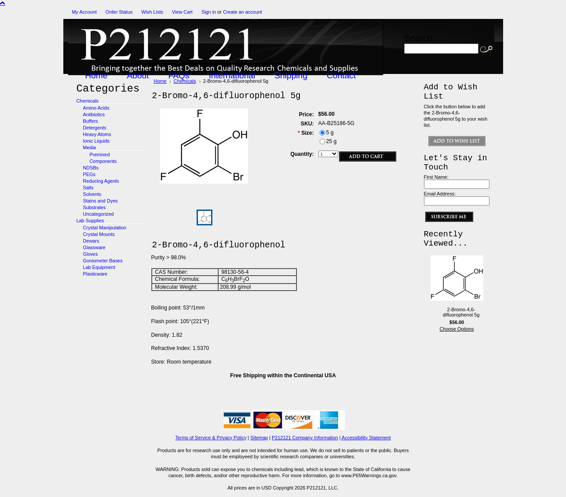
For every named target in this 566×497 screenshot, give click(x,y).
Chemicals (88, 100)
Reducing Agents (101, 181)
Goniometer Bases (103, 260)
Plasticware (95, 273)
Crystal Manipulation (105, 227)
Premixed (100, 154)
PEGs (89, 174)
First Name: (436, 177)
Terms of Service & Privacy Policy (210, 437)
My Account (84, 12)
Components (103, 161)
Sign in (208, 12)
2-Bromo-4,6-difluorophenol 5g (461, 312)
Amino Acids (96, 107)
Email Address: (440, 193)
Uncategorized (98, 214)
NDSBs (91, 167)
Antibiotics (94, 114)
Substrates (94, 207)
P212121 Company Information (305, 437)
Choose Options (457, 328)
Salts (88, 187)
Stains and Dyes (100, 200)
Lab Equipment (99, 267)
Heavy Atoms (97, 134)
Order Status (119, 12)
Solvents (92, 194)
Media (89, 147)
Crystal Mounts (99, 234)
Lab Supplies (90, 220)
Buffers (90, 121)
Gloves (90, 254)
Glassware (94, 247)
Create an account (242, 12)
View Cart (182, 12)
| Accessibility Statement (365, 437)
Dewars (91, 240)
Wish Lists (152, 12)
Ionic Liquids (96, 141)
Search (418, 38)
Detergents (94, 127)
